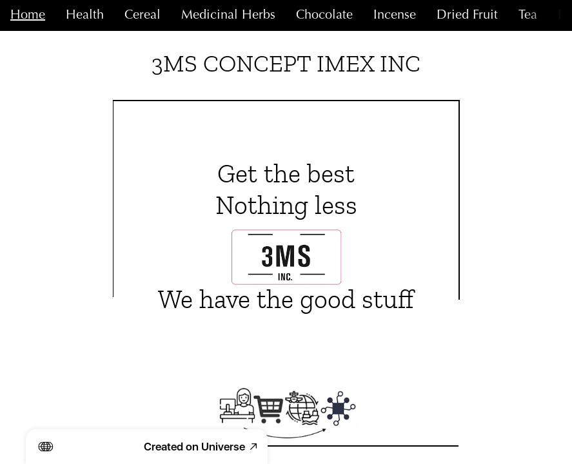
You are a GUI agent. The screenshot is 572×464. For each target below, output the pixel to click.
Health (85, 15)
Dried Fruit (467, 15)
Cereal (142, 15)
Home (27, 15)
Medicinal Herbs (228, 15)
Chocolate (324, 15)
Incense (394, 15)
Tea (527, 15)
